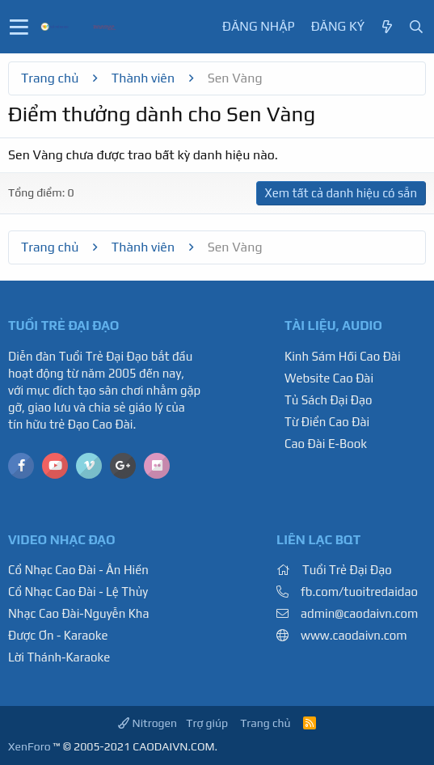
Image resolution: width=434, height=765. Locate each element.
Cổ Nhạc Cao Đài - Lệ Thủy (78, 591)
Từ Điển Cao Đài (326, 422)
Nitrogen (147, 722)
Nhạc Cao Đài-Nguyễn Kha (78, 613)
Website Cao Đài (328, 378)
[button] (19, 26)
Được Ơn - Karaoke (58, 635)
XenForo (29, 746)
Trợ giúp (207, 722)
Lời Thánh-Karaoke (59, 657)
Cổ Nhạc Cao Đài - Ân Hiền (78, 570)
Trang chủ (265, 722)
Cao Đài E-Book (325, 443)
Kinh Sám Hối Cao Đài (342, 356)
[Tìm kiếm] (416, 27)
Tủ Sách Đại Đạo (328, 400)
